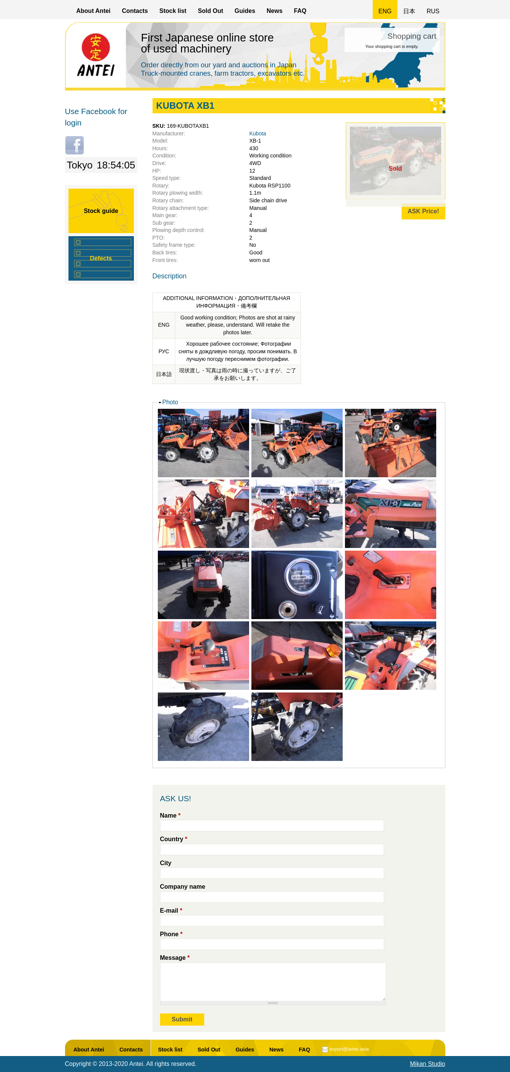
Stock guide (101, 211)
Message (175, 957)
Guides (245, 11)
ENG (385, 11)
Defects (101, 258)
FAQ (300, 11)
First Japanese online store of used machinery (207, 43)
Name (170, 815)
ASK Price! (423, 211)
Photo (170, 402)
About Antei (93, 11)
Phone (171, 934)
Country (173, 839)
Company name (182, 886)
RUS (433, 11)
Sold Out (210, 11)
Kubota (257, 133)
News (275, 11)
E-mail (171, 910)
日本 (409, 11)
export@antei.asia (349, 1049)
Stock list (172, 11)
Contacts (135, 11)
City (166, 863)
